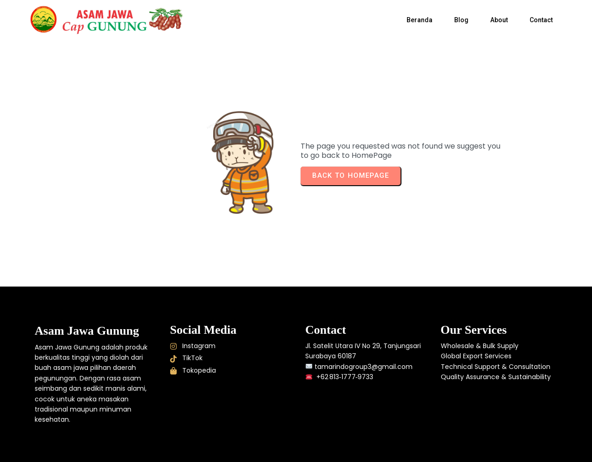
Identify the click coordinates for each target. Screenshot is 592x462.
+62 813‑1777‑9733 (343, 376)
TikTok (186, 357)
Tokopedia (193, 370)
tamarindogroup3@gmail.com (363, 366)
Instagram (193, 345)
